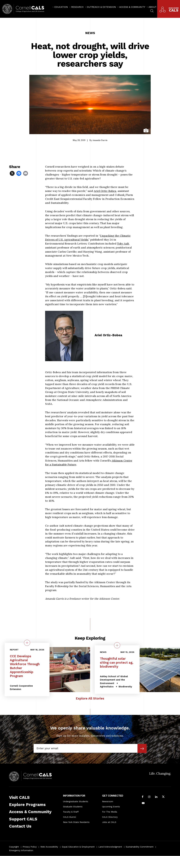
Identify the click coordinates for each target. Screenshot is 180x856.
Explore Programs (27, 804)
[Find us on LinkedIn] (156, 797)
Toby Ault (123, 243)
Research (77, 7)
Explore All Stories (90, 698)
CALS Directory (110, 817)
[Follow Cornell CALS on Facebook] (142, 797)
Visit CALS (19, 797)
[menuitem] (60, 7)
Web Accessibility (49, 847)
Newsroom (107, 801)
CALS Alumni (69, 817)
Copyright (14, 847)
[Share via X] (12, 173)
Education (61, 7)
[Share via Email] (25, 173)
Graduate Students (72, 806)
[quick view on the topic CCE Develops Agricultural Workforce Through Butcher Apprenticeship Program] (27, 643)
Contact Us (20, 826)
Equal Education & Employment (78, 847)
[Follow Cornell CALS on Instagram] (149, 797)
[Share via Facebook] (19, 173)
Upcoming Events (111, 806)
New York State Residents (76, 822)
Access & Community (132, 7)
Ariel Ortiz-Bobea (105, 191)
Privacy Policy (30, 847)
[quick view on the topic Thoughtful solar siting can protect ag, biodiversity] (117, 645)
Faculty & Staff (71, 812)
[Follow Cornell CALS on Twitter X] (163, 797)
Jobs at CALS (109, 822)
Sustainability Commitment (139, 847)
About (152, 7)
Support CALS (23, 819)
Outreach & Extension (101, 7)
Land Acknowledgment (110, 847)
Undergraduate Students (75, 801)
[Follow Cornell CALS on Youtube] (143, 803)
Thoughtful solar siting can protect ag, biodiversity (116, 662)
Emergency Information (21, 850)
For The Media (109, 812)
